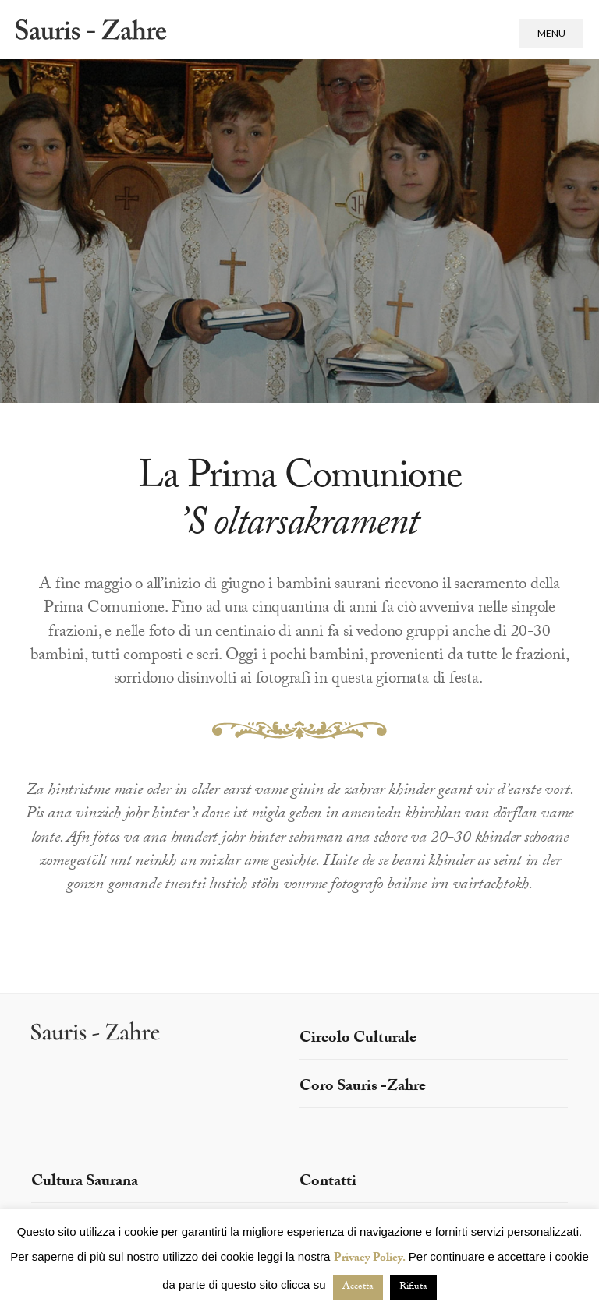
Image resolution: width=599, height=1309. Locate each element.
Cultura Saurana (84, 1183)
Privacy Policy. (370, 1259)
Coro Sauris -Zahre (363, 1087)
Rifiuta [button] (413, 1287)
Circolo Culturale (358, 1039)
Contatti (328, 1183)
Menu (551, 33)
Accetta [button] (358, 1287)
